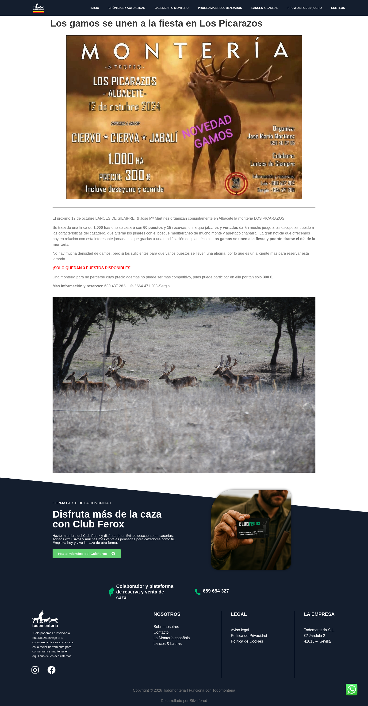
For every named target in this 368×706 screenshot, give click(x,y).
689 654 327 (216, 590)
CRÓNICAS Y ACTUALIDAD (126, 8)
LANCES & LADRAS (264, 8)
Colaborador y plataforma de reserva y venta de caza (144, 592)
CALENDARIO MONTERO (172, 8)
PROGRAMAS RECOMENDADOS (220, 8)
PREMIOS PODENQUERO (305, 8)
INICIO (95, 8)
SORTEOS (338, 8)
